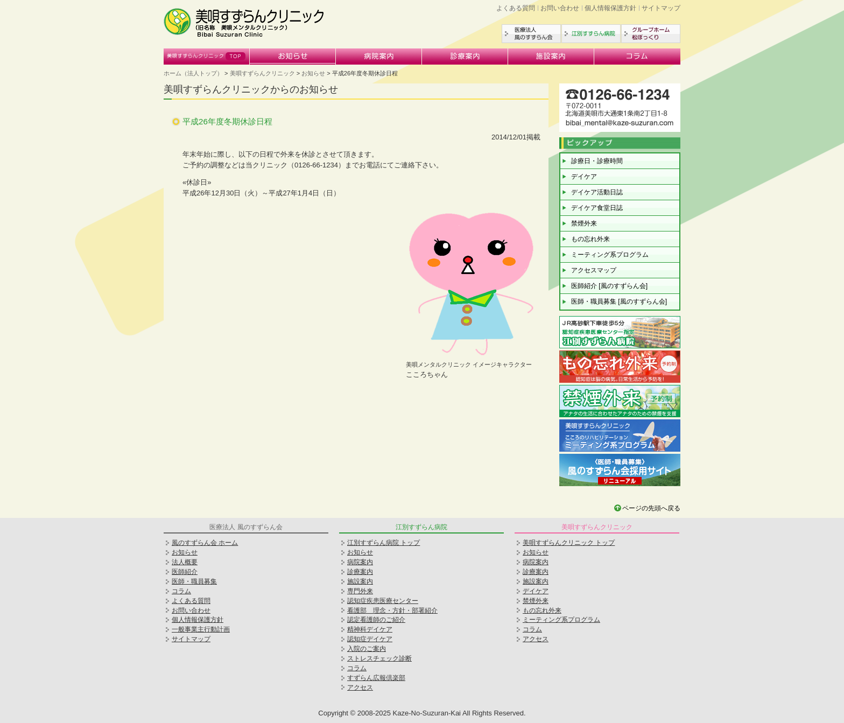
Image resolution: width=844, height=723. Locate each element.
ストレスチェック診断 (379, 658)
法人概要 (185, 562)
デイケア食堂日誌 (597, 208)
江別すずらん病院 (591, 33)
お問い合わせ (559, 8)
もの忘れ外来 (590, 239)
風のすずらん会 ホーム (205, 542)
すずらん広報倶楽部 (376, 678)
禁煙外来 (584, 223)
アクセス (360, 687)
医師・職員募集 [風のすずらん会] (619, 301)
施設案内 (551, 56)
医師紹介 (185, 571)
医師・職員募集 (194, 581)
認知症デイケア (369, 639)
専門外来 (360, 591)
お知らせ (293, 56)
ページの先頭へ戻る (651, 508)
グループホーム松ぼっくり (650, 33)
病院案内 (379, 56)
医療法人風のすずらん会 (531, 33)
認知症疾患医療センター (382, 601)
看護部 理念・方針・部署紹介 (392, 610)
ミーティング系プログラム (610, 254)
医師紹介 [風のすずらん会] (609, 286)
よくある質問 (515, 8)
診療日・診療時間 (597, 161)
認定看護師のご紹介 (376, 619)
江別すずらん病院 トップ (383, 542)
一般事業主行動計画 (201, 629)
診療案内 (465, 56)
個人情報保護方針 (610, 8)
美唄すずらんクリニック (207, 56)
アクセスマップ (593, 270)
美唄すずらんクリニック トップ (569, 542)
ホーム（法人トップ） (193, 73)
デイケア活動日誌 (597, 192)
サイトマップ (661, 8)
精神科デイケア (369, 629)
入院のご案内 (366, 648)
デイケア (584, 176)
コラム (637, 56)
